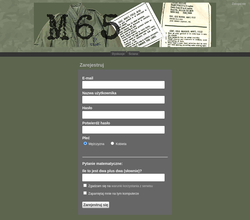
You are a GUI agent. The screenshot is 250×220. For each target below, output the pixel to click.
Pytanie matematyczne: (102, 163)
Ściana (133, 53)
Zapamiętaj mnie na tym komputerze (111, 193)
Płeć (86, 138)
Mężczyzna (94, 144)
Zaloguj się (239, 3)
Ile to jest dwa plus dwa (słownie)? (112, 171)
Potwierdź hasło (96, 123)
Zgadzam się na (118, 186)
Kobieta (118, 144)
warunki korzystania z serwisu (132, 186)
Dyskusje (118, 53)
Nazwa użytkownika (99, 93)
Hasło (87, 108)
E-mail (87, 78)
